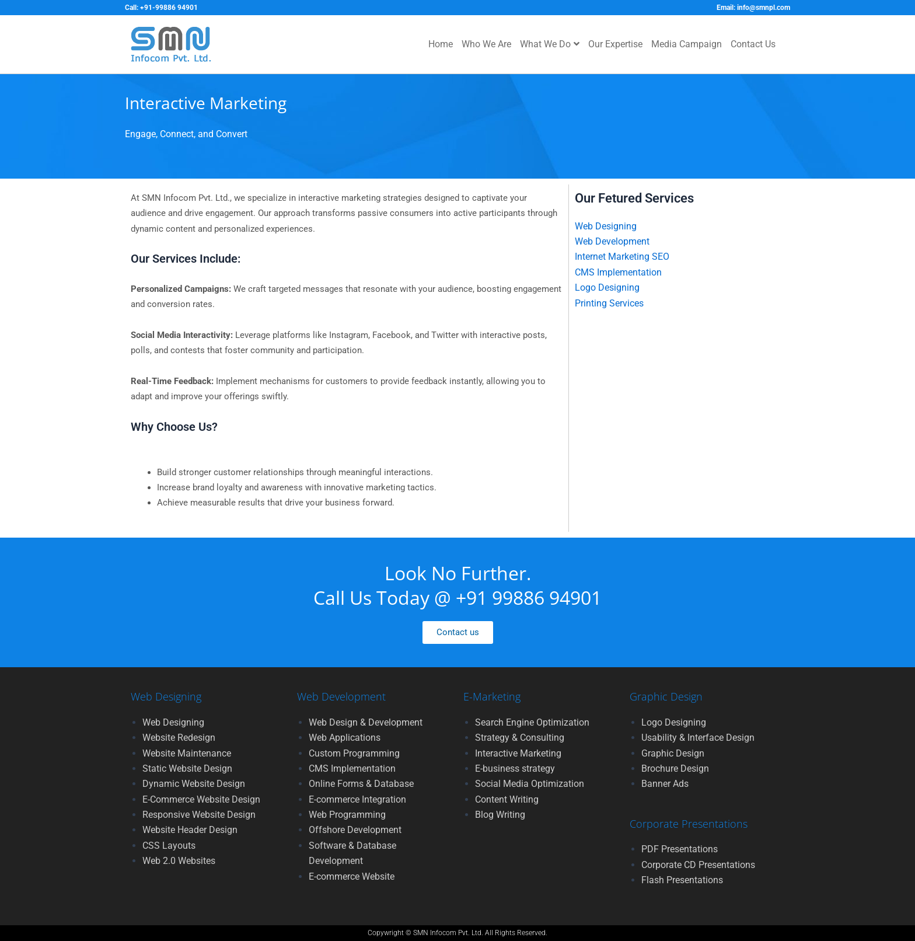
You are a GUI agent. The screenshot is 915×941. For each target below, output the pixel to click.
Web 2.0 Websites (178, 860)
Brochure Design (675, 768)
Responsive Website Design (199, 814)
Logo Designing (607, 287)
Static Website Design (187, 768)
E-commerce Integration (357, 799)
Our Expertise (615, 44)
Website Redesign (178, 737)
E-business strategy (515, 768)
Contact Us (753, 44)
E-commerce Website (351, 876)
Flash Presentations (682, 880)
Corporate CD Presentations (698, 864)
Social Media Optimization (529, 783)
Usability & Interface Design (698, 737)
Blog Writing (500, 814)
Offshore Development (355, 829)
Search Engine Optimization (532, 722)
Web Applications (344, 737)
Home (440, 44)
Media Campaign (686, 44)
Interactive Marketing (518, 753)
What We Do (549, 44)
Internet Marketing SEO (622, 256)
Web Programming (347, 814)
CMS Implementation (618, 272)
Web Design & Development (365, 722)
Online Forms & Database (361, 783)
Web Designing (606, 226)
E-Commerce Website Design (201, 799)
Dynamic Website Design (193, 783)
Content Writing (507, 799)
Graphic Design (672, 753)
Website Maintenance (186, 753)
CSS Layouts (168, 845)
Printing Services (609, 303)
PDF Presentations (679, 849)
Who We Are (486, 44)
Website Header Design (190, 829)
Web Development (612, 241)
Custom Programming (354, 753)
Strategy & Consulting (519, 737)
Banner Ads (665, 783)
